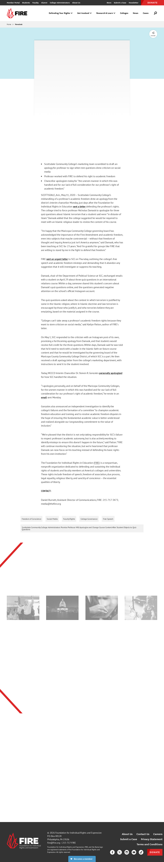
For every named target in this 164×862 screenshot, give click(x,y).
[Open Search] (155, 13)
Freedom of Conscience (31, 519)
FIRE (96, 462)
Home (9, 24)
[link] (18, 13)
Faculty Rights (69, 519)
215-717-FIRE (69, 842)
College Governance (89, 519)
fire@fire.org (53, 842)
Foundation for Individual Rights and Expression (78, 832)
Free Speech (108, 519)
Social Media (52, 519)
